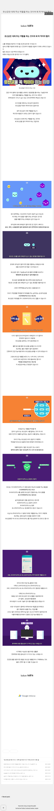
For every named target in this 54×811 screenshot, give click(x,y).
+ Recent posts (5, 797)
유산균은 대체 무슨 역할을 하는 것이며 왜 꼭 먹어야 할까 (27, 12)
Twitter (23, 808)
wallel (34, 806)
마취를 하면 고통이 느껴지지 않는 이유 (14, 779)
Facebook (27, 808)
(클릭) (27, 54)
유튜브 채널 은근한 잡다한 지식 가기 (14, 54)
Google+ (36, 808)
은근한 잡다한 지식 (9, 760)
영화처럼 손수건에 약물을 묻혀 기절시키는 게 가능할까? (19, 764)
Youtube (32, 808)
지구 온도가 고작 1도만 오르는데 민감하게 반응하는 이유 (20, 770)
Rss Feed (18, 808)
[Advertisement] (27, 382)
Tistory (25, 806)
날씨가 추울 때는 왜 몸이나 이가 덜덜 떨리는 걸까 (17, 776)
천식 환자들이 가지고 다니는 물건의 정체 (15, 767)
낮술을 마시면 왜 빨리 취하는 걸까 (13, 773)
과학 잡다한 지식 (22, 760)
